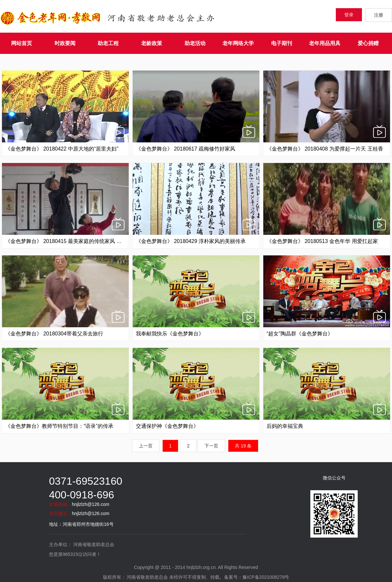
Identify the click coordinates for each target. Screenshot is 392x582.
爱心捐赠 (368, 43)
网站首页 (21, 43)
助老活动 (195, 43)
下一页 (211, 445)
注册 (378, 15)
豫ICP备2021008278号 (265, 577)
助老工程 (108, 43)
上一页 (146, 445)
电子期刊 (281, 43)
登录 (348, 14)
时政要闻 (65, 43)
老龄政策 (151, 43)
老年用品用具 (324, 43)
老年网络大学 (238, 43)
